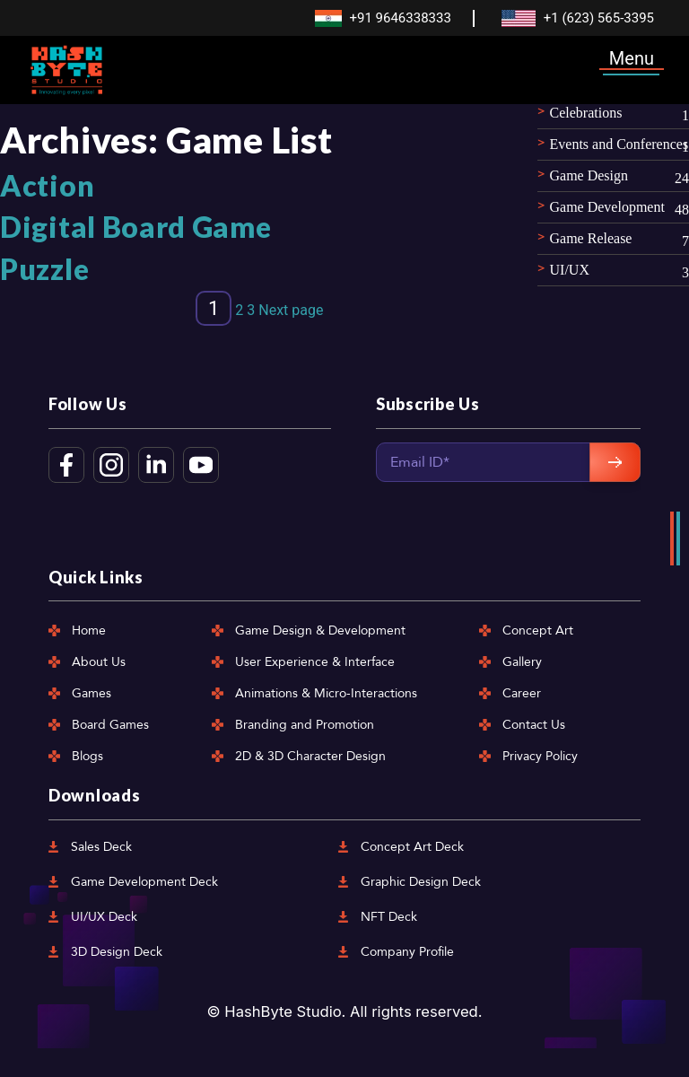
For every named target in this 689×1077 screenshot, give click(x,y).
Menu (631, 58)
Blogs (87, 756)
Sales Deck (101, 846)
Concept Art (537, 630)
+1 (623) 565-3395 (599, 18)
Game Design (589, 175)
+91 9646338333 (399, 18)
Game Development (607, 207)
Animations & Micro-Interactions (326, 693)
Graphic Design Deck (421, 881)
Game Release (591, 238)
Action (47, 185)
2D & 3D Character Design (310, 756)
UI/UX (569, 269)
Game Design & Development (320, 630)
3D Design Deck (116, 951)
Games (91, 693)
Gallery (522, 661)
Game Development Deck (144, 881)
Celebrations (586, 112)
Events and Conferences (619, 144)
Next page (290, 310)
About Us (99, 661)
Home (89, 630)
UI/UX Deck (104, 916)
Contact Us (533, 724)
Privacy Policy (540, 756)
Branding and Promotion (304, 724)
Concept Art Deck (412, 846)
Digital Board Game (136, 226)
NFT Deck (389, 916)
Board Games (110, 724)
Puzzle (44, 268)
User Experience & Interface (315, 661)
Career (521, 693)
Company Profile (407, 951)
